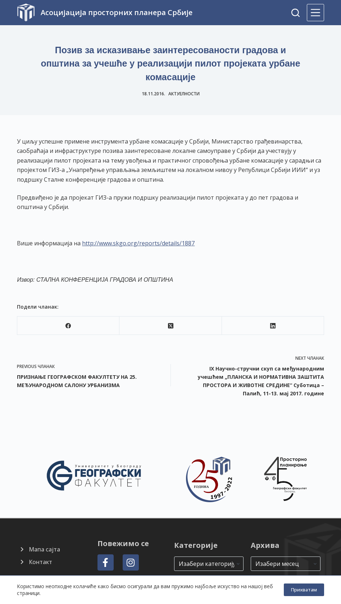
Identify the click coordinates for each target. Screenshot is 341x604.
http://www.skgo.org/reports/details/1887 (138, 243)
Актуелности (184, 94)
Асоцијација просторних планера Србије (116, 12)
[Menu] (315, 12)
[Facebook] (68, 326)
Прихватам (304, 589)
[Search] (295, 13)
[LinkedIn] (273, 326)
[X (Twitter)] (170, 326)
